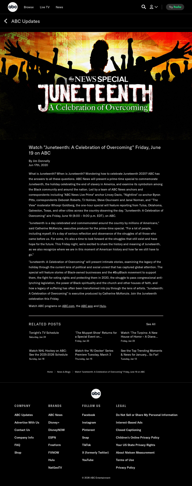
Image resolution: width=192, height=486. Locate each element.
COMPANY (22, 406)
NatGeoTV (55, 467)
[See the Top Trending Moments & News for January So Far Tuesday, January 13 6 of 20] (141, 353)
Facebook (88, 415)
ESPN (52, 437)
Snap (85, 437)
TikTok (86, 445)
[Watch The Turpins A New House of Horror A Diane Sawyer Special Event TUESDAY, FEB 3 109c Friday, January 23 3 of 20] (141, 336)
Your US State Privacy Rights (135, 445)
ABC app (87, 306)
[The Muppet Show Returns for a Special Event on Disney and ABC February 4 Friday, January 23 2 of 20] (96, 336)
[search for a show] (144, 7)
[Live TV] (44, 7)
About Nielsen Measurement (135, 452)
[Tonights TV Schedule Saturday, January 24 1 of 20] (50, 334)
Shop (17, 452)
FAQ (17, 445)
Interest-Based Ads (129, 422)
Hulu (103, 306)
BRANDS (55, 406)
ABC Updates (23, 415)
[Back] (5, 21)
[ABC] (13, 7)
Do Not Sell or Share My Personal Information (147, 415)
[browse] (29, 7)
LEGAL (121, 406)
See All (150, 324)
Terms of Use (125, 460)
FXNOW (53, 452)
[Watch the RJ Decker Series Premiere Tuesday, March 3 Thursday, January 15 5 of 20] (96, 353)
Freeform (54, 445)
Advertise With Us (26, 422)
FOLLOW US (91, 406)
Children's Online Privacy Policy (137, 437)
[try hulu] (175, 7)
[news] (59, 7)
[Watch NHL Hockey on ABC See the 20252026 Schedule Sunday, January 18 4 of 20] (50, 353)
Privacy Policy (125, 467)
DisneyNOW (56, 430)
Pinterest (88, 430)
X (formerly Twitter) (95, 452)
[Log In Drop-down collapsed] (153, 7)
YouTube (87, 460)
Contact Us (22, 430)
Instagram (89, 422)
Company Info (24, 437)
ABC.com (68, 306)
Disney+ (53, 422)
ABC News (55, 415)
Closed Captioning (128, 430)
